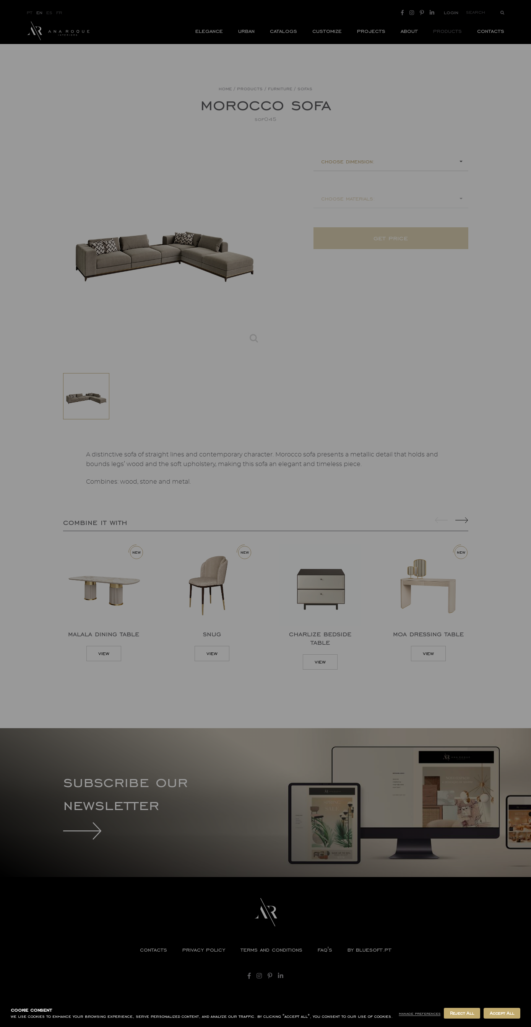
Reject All (462, 1013)
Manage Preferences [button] (419, 1013)
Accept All (502, 1013)
